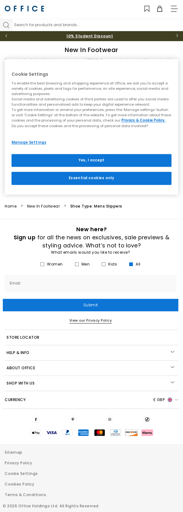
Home (10, 206)
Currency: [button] (91, 399)
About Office (90, 368)
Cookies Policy (19, 484)
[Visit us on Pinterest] (73, 419)
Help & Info (90, 352)
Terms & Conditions (25, 494)
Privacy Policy (18, 463)
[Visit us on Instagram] (110, 419)
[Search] (6, 25)
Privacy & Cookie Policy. (143, 120)
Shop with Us (90, 383)
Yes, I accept (91, 160)
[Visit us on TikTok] (147, 419)
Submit (90, 305)
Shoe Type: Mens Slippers (96, 206)
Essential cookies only (92, 178)
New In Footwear (43, 206)
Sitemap (13, 452)
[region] (92, 127)
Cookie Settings (21, 473)
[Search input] (97, 25)
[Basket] (156, 9)
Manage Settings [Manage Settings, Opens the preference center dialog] (29, 142)
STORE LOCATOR (23, 337)
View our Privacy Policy (90, 320)
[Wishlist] (143, 9)
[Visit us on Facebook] (36, 419)
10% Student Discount (89, 36)
